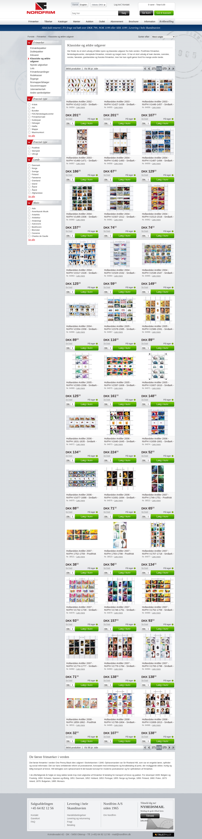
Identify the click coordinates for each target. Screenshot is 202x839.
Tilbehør (48, 21)
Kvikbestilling (167, 21)
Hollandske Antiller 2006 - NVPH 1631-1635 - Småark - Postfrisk (81, 441)
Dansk (75, 4)
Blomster (36, 230)
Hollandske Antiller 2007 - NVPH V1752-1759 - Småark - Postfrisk (158, 610)
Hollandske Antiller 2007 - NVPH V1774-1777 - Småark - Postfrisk (82, 666)
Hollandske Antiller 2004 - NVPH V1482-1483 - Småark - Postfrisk (120, 160)
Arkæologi (36, 221)
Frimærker (33, 21)
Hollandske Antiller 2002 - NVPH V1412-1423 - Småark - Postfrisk (82, 104)
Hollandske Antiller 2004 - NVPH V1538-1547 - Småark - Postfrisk (158, 273)
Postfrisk (36, 148)
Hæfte (34, 126)
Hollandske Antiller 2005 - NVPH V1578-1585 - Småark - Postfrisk (120, 329)
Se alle (31, 135)
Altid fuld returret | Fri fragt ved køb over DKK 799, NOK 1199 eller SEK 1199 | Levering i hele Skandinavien (101, 27)
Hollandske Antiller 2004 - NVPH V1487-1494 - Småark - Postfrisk (158, 160)
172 (159, 68)
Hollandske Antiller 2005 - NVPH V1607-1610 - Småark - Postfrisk (158, 385)
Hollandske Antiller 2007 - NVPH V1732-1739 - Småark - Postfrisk (82, 610)
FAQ (33, 821)
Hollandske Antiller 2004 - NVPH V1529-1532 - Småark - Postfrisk (120, 273)
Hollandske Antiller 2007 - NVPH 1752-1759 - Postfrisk (81, 552)
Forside (31, 36)
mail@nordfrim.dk (121, 834)
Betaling (71, 825)
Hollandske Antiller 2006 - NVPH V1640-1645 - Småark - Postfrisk (120, 441)
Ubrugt (35, 154)
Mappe (35, 129)
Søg (125, 13)
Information (149, 21)
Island (34, 184)
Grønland (36, 180)
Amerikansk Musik (40, 211)
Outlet (102, 21)
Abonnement (117, 21)
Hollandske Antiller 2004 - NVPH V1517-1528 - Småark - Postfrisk (82, 273)
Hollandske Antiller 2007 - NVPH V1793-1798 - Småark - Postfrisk (158, 666)
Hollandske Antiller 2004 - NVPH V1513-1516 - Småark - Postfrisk (158, 216)
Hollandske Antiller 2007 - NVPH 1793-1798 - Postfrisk (119, 552)
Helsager (36, 123)
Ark (33, 107)
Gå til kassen (165, 13)
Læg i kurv (89, 123)
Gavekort (35, 818)
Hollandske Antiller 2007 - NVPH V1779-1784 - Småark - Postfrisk (120, 666)
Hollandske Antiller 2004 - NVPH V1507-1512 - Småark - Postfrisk (120, 216)
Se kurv (147, 13)
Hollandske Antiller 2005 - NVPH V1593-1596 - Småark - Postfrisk (82, 385)
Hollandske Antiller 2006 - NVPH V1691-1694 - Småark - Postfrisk (120, 497)
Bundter (35, 110)
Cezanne (36, 233)
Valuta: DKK (98, 5)
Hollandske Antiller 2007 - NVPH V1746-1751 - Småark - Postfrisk (120, 610)
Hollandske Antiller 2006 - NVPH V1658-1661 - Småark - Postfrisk (158, 441)
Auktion (89, 21)
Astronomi (36, 224)
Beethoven (37, 227)
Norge (34, 168)
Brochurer (133, 21)
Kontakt (125, 4)
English (83, 4)
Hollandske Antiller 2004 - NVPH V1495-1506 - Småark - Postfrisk (82, 216)
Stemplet (36, 151)
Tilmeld (152, 816)
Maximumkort (38, 132)
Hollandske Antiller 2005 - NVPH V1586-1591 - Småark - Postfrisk (158, 329)
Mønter (76, 21)
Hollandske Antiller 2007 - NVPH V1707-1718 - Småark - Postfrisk (158, 553)
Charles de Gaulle (40, 236)
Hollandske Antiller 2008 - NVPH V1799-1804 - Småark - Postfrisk (120, 722)
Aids (34, 208)
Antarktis (36, 214)
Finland (35, 174)
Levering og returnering (78, 818)
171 (154, 68)
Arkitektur (36, 217)
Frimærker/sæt (38, 117)
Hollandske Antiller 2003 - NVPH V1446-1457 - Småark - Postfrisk (158, 104)
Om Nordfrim (109, 815)
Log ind (117, 4)
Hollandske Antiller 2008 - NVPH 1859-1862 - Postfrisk (81, 721)
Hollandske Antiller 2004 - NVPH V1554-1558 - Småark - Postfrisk (82, 329)
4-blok (34, 104)
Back (149, 68)
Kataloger (63, 21)
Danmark (36, 165)
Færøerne (36, 177)
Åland (34, 187)
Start (145, 68)
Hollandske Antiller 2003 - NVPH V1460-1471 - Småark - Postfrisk (82, 160)
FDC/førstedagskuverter (43, 114)
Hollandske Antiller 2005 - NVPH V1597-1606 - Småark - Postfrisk (120, 385)
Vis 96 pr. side (91, 68)
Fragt (69, 821)
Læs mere (144, 820)
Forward (169, 68)
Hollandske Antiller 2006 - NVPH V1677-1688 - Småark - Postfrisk (82, 497)
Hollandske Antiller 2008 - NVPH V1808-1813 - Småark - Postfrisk (158, 722)
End (173, 68)
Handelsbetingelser (76, 815)
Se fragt (69, 119)
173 (164, 68)
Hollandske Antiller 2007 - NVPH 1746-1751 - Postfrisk (157, 496)
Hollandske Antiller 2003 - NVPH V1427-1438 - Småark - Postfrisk (120, 104)
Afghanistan (37, 193)
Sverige (35, 171)
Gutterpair (36, 120)
